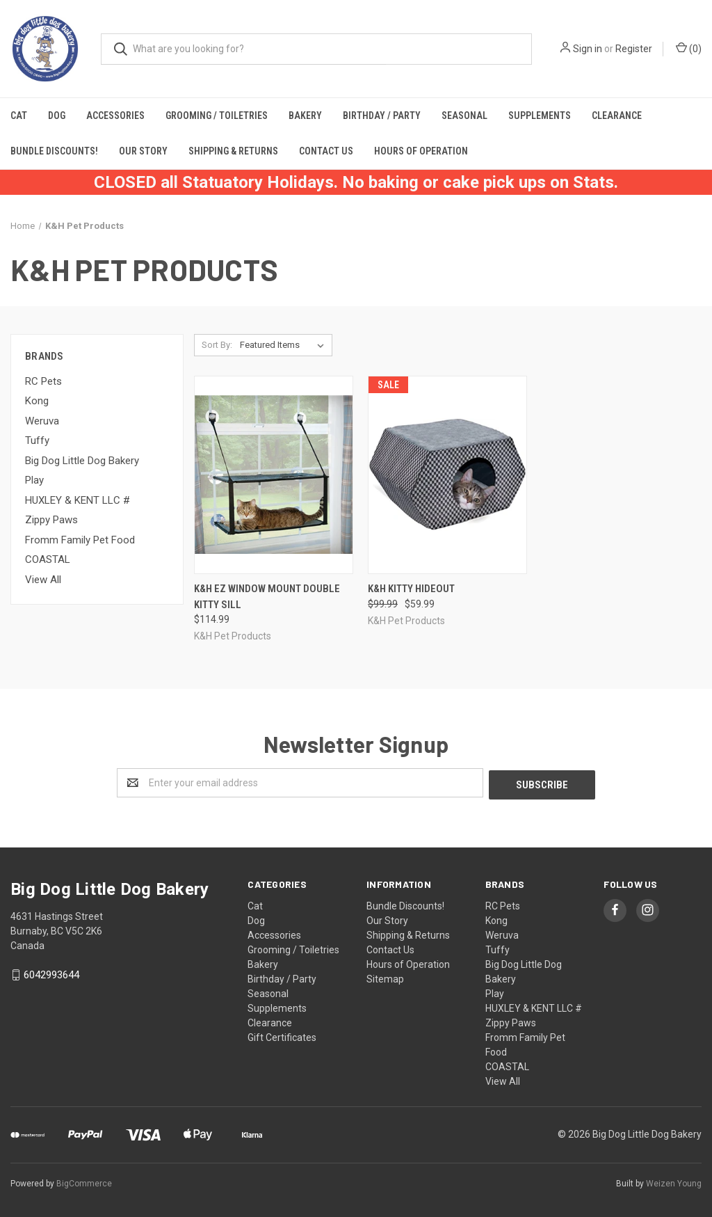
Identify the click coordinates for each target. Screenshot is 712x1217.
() (689, 48)
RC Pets (43, 381)
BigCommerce (84, 1181)
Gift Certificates (282, 1035)
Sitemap (385, 977)
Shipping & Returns (233, 151)
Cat (18, 115)
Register (633, 48)
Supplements (539, 115)
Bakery (305, 115)
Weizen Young (674, 1181)
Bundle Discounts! (54, 151)
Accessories (115, 115)
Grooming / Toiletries (216, 115)
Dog (56, 115)
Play (34, 480)
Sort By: (217, 345)
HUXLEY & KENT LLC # (77, 500)
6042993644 (51, 973)
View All (43, 579)
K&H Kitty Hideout (411, 588)
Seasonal (464, 115)
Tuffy (37, 440)
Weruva (42, 421)
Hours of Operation (421, 151)
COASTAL (47, 559)
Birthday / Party (382, 115)
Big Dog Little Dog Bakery (82, 460)
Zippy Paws (51, 520)
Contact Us (326, 151)
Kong (37, 401)
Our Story (143, 151)
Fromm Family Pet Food (80, 540)
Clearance (617, 115)
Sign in (587, 48)
